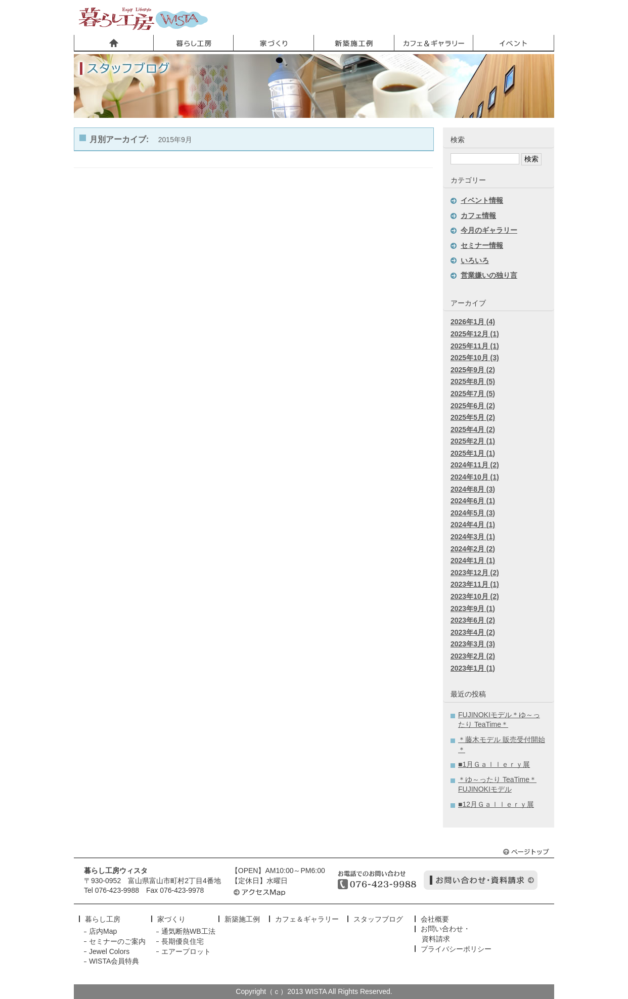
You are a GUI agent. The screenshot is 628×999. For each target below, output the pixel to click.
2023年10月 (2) (475, 596)
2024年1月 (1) (473, 560)
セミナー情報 (482, 245)
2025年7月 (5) (473, 393)
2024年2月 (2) (473, 549)
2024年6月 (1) (473, 501)
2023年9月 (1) (473, 608)
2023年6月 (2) (473, 620)
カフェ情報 (478, 215)
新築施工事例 (353, 43)
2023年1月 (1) (473, 668)
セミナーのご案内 (117, 941)
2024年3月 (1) (473, 537)
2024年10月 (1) (475, 477)
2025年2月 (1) (473, 441)
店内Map (103, 931)
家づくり (273, 43)
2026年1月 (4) (473, 322)
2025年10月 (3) (475, 358)
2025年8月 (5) (473, 381)
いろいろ (475, 260)
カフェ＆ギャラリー (433, 43)
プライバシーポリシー (456, 949)
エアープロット (186, 951)
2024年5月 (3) (473, 513)
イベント (513, 43)
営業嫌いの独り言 (489, 275)
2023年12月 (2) (475, 573)
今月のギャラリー (489, 230)
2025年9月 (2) (473, 370)
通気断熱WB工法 (188, 931)
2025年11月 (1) (475, 346)
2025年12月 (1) (475, 334)
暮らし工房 (143, 19)
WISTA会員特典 (114, 961)
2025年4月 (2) (473, 429)
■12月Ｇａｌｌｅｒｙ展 (496, 804)
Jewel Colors (109, 951)
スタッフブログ (378, 919)
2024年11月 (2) (475, 465)
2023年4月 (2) (473, 632)
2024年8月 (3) (473, 489)
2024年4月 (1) (473, 524)
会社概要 (435, 919)
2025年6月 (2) (473, 406)
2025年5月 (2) (473, 417)
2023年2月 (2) (473, 656)
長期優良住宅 (182, 941)
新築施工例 (242, 919)
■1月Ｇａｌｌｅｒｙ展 (494, 764)
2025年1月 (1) (473, 453)
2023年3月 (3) (473, 644)
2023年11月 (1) (475, 584)
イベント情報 (482, 200)
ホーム (113, 43)
